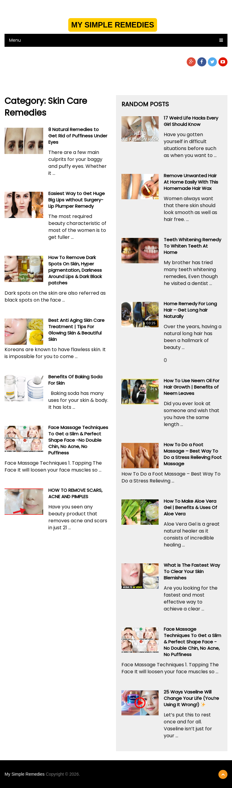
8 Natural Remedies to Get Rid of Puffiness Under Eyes (77, 135)
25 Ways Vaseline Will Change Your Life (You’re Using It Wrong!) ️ (191, 698)
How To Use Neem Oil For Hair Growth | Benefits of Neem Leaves (191, 386)
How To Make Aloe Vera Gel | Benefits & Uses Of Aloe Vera (190, 507)
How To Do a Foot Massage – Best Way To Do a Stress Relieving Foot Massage (193, 454)
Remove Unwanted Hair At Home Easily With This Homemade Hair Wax (191, 181)
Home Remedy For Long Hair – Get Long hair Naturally (190, 309)
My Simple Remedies (112, 25)
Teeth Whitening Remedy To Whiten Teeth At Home (192, 245)
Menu (15, 40)
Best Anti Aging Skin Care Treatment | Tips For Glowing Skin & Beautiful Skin (76, 329)
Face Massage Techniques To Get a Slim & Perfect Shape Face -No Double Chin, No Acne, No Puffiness (78, 440)
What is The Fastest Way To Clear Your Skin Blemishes (192, 571)
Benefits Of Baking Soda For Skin (75, 379)
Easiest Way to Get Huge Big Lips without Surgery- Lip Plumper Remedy (76, 199)
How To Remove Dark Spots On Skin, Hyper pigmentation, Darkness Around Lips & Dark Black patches (75, 270)
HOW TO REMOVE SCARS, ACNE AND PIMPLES (75, 493)
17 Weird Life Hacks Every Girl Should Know (191, 121)
